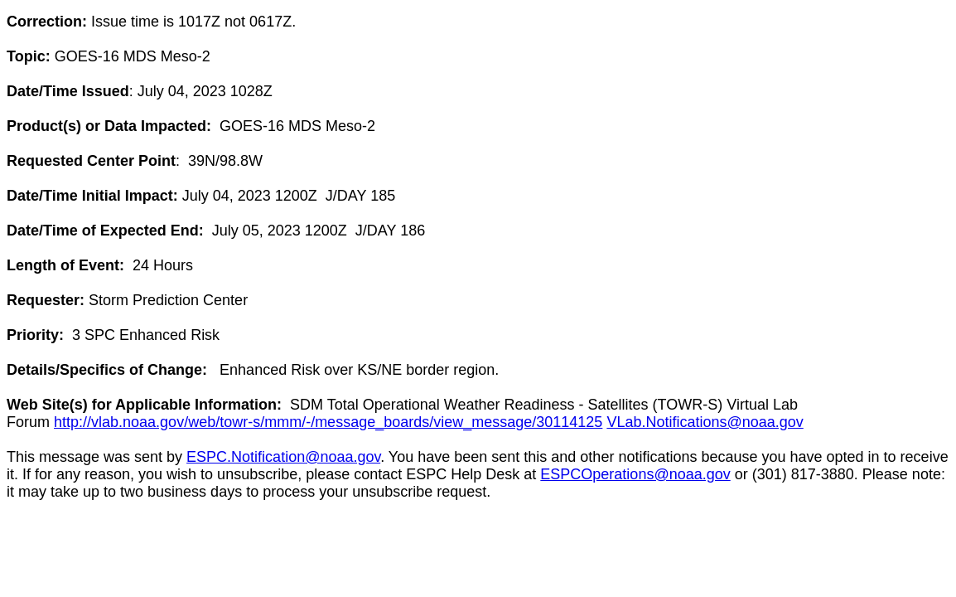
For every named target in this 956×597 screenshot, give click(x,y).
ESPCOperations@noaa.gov (635, 474)
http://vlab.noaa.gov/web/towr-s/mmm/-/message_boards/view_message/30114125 (328, 422)
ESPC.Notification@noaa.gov (283, 457)
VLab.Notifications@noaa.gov (704, 422)
